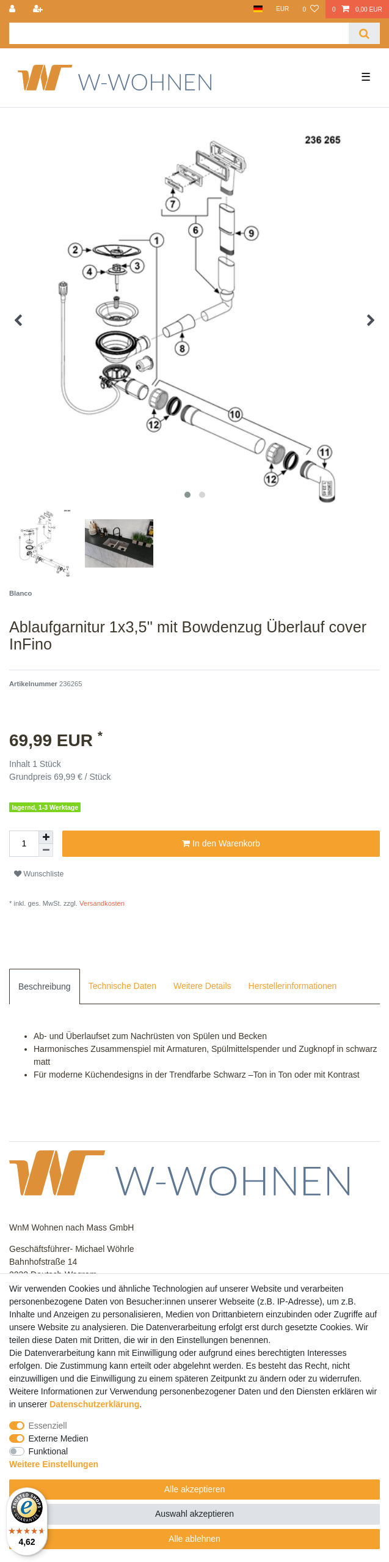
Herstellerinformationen (293, 986)
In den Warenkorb (221, 843)
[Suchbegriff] (179, 33)
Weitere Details (202, 986)
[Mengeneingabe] (23, 844)
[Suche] (364, 33)
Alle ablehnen (194, 1539)
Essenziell (48, 1426)
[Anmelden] (13, 9)
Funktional (48, 1451)
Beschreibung (44, 986)
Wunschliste (39, 874)
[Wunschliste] (310, 9)
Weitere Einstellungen (53, 1464)
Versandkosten (101, 903)
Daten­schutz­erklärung (94, 1404)
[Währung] (282, 9)
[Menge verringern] (45, 850)
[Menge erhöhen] (45, 837)
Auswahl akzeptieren (194, 1514)
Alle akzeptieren (194, 1489)
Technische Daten (122, 986)
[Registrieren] (38, 9)
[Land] (257, 9)
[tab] (44, 986)
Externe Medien (59, 1438)
